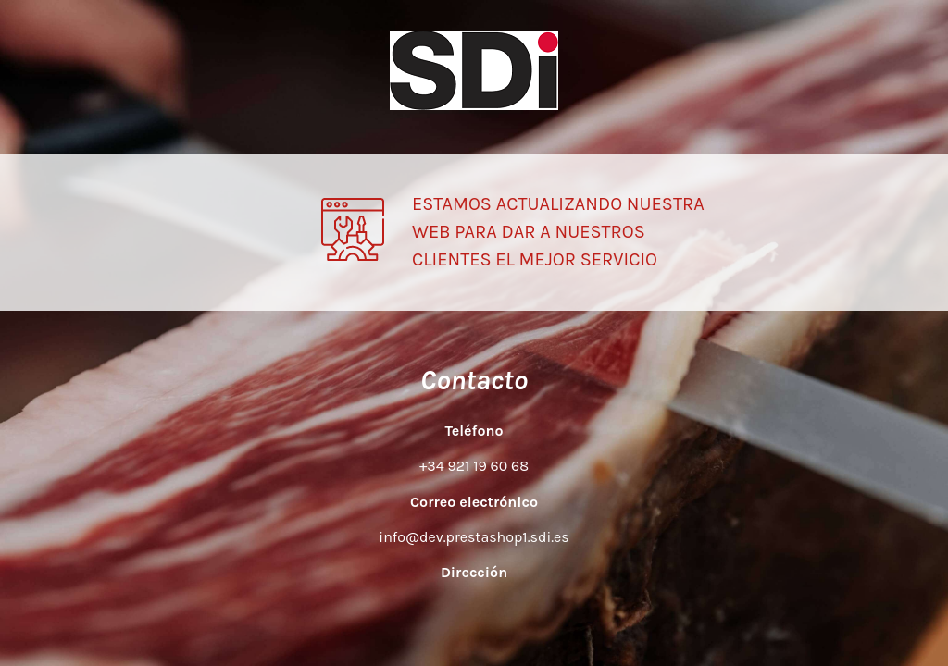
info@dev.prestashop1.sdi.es (473, 537)
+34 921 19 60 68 (474, 466)
